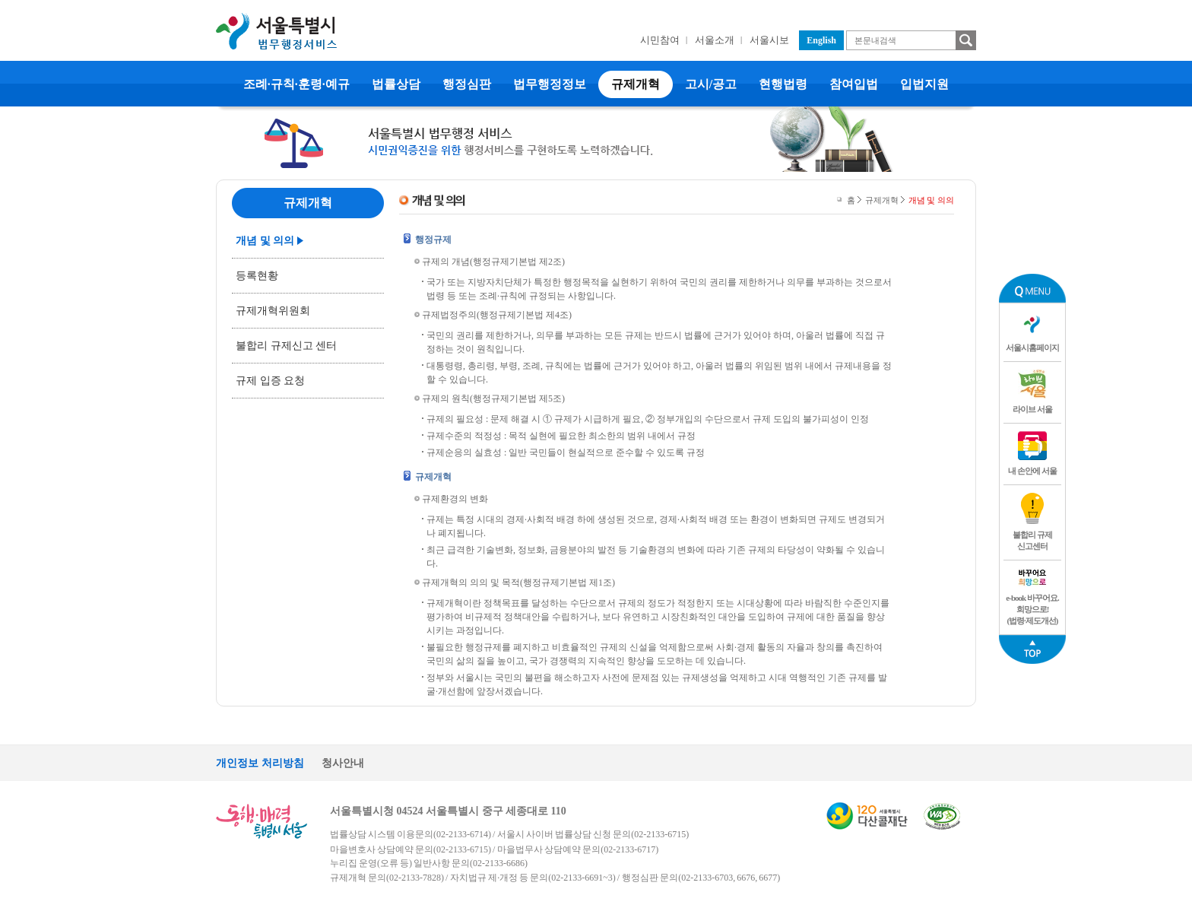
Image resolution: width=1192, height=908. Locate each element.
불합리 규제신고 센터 (286, 345)
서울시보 (769, 40)
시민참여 (660, 40)
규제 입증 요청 (270, 380)
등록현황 (257, 275)
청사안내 (343, 763)
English (821, 40)
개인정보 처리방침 (260, 763)
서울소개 (714, 40)
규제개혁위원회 (273, 310)
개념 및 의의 (265, 240)
